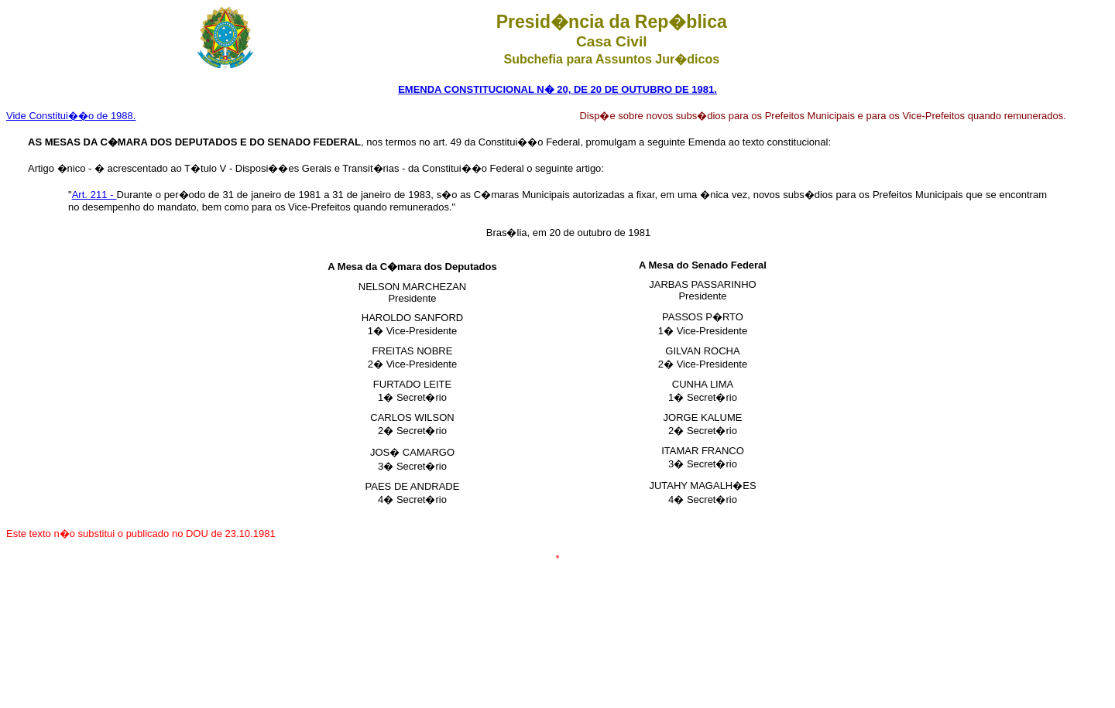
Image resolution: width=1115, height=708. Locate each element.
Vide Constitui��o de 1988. (71, 115)
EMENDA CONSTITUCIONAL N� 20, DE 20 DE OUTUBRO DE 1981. (557, 89)
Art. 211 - (94, 194)
